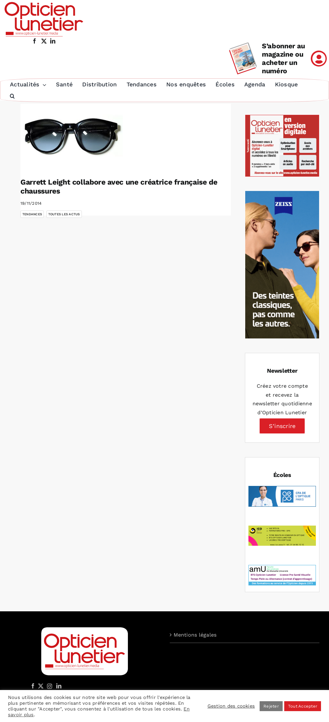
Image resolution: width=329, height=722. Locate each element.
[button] (12, 96)
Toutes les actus (64, 214)
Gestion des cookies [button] (231, 706)
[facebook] (34, 41)
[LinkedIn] (58, 685)
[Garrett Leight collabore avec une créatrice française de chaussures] (71, 136)
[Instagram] (48, 685)
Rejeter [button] (271, 706)
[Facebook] (32, 685)
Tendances (32, 214)
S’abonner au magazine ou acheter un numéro (283, 58)
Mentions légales (195, 635)
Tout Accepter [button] (302, 706)
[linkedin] (52, 41)
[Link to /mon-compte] (319, 59)
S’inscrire (282, 426)
